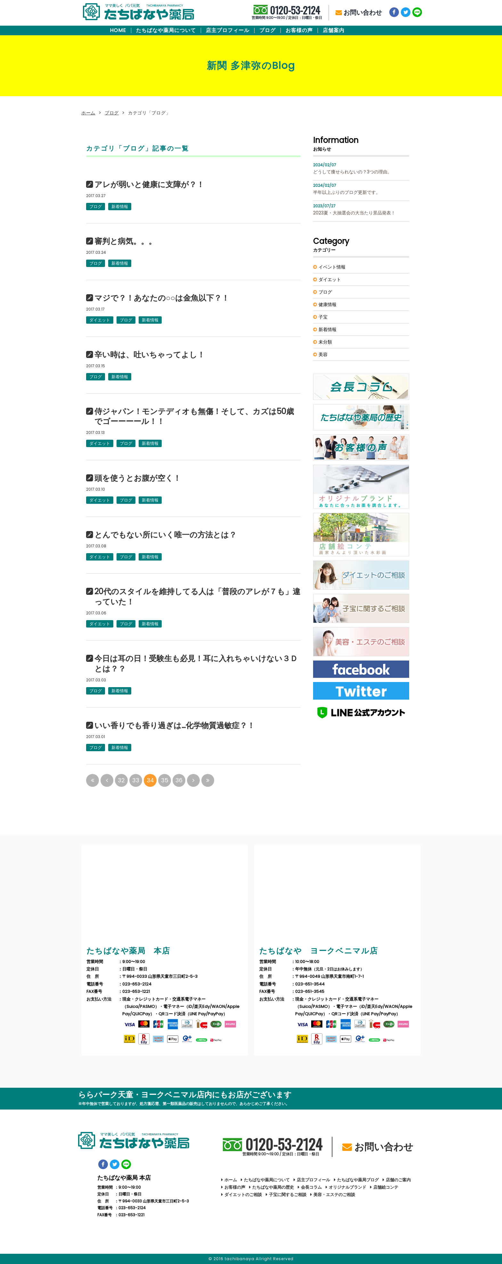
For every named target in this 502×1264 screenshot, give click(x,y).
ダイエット (99, 320)
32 (121, 780)
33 (135, 780)
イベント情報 (332, 267)
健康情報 (327, 304)
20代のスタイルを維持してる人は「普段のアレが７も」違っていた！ (197, 596)
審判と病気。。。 (125, 241)
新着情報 (119, 207)
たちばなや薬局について (166, 30)
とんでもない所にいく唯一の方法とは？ (165, 535)
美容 (323, 354)
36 (178, 780)
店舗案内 (333, 30)
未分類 (325, 342)
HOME (118, 30)
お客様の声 (299, 30)
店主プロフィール (227, 30)
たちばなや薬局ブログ (358, 1180)
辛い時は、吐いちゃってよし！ (149, 355)
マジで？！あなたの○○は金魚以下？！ (161, 298)
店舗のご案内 (398, 1180)
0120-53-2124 (287, 13)
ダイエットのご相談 (243, 1195)
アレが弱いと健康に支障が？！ (149, 184)
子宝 (323, 317)
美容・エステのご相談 (334, 1195)
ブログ (267, 30)
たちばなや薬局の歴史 (273, 1187)
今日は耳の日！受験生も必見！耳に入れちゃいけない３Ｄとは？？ (196, 663)
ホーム (88, 113)
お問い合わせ (359, 12)
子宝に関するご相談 (287, 1195)
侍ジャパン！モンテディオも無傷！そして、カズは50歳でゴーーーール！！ (194, 416)
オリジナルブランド (347, 1187)
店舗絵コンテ (385, 1187)
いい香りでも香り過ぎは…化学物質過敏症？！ (174, 725)
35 (164, 780)
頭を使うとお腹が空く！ (137, 478)
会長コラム (311, 1187)
